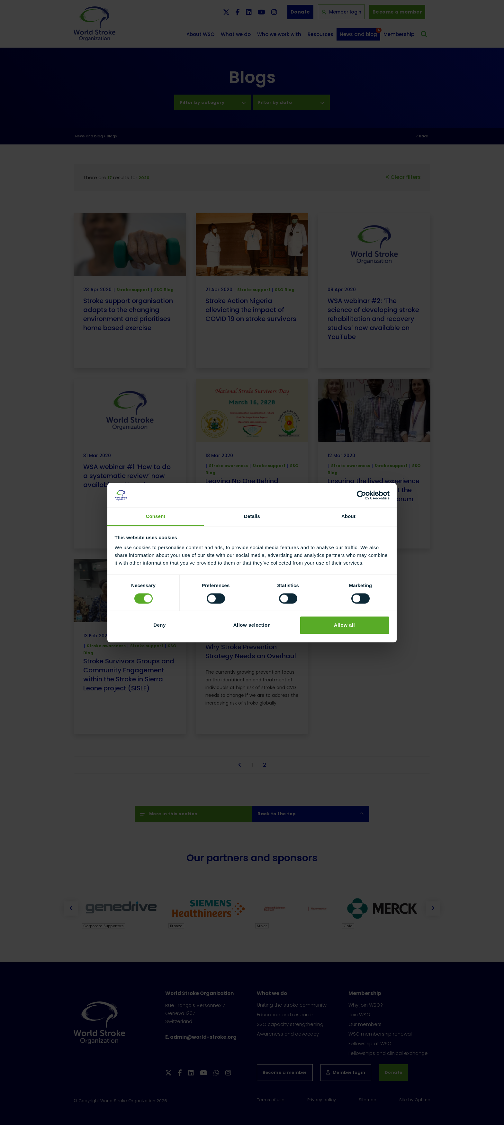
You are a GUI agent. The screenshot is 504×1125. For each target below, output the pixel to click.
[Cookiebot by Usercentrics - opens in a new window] (361, 495)
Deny (159, 625)
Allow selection (252, 625)
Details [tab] (252, 516)
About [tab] (348, 516)
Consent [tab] (156, 516)
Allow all (344, 625)
